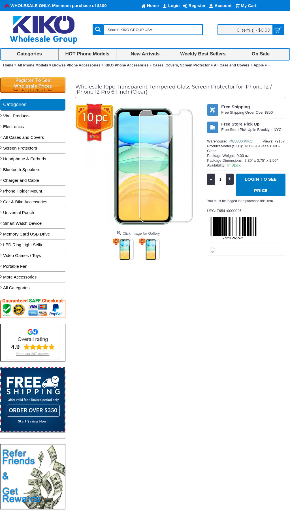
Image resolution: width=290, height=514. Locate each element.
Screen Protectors (20, 148)
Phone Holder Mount (22, 191)
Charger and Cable (21, 180)
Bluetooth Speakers (21, 169)
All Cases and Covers (23, 137)
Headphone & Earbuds (24, 158)
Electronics (13, 126)
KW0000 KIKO (241, 141)
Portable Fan (15, 266)
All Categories (16, 287)
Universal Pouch (18, 212)
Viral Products (16, 115)
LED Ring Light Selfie (23, 244)
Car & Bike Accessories (25, 201)
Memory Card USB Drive (26, 234)
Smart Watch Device (22, 223)
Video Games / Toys (22, 255)
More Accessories (20, 277)
